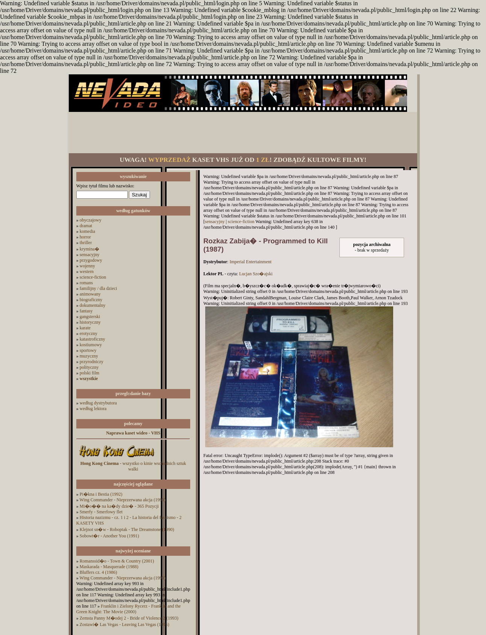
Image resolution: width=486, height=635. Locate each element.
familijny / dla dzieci (98, 288)
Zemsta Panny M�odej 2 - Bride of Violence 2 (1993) (129, 618)
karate (85, 327)
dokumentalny (93, 305)
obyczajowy (90, 220)
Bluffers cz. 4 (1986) (98, 572)
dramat (86, 225)
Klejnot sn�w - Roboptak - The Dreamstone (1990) (127, 529)
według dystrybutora (98, 403)
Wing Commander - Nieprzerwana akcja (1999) (123, 499)
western (87, 271)
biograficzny (91, 299)
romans (86, 282)
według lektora (93, 408)
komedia (87, 231)
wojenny (87, 265)
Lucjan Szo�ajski (256, 273)
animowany (90, 294)
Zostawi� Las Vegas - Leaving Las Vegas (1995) (125, 624)
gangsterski (90, 316)
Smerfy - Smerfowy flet (101, 511)
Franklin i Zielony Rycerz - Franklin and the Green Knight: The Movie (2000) (128, 608)
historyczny (90, 322)
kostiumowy (91, 344)
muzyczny (89, 356)
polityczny (89, 367)
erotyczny (88, 333)
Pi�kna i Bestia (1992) (101, 494)
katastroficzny (92, 339)
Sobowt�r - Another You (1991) (109, 535)
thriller (86, 242)
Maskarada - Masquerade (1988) (109, 566)
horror (85, 237)
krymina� (89, 249)
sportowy (88, 350)
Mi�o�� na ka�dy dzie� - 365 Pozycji (119, 506)
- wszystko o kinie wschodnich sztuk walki (133, 466)
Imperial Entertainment (251, 261)
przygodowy (91, 260)
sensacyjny (90, 254)
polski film (89, 373)
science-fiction (93, 277)
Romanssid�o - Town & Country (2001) (117, 561)
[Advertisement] (243, 132)
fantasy (86, 311)
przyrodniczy (91, 361)
